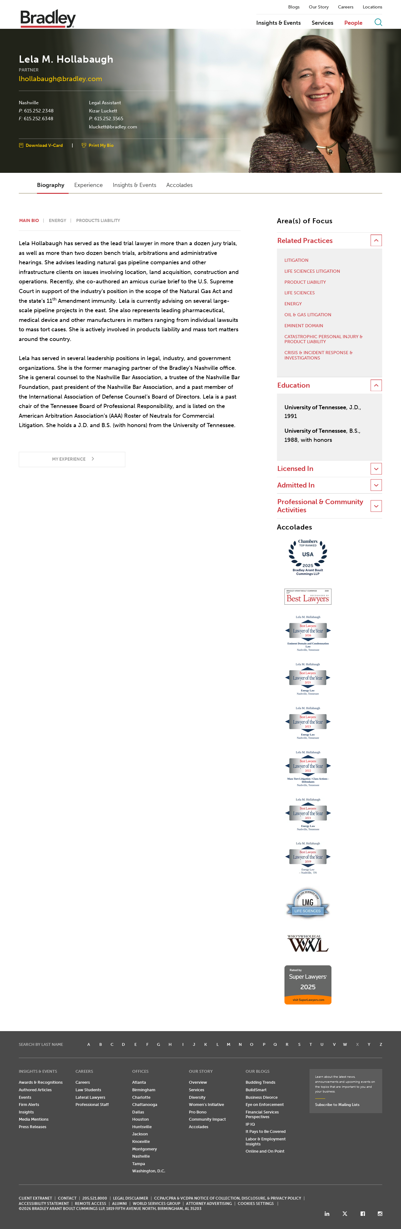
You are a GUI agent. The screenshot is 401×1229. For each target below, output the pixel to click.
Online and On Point (265, 1151)
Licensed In (295, 468)
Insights (26, 1112)
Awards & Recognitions (41, 1082)
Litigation (296, 260)
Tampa (138, 1163)
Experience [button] (88, 185)
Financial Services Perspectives (262, 1114)
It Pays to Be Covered (266, 1131)
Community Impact (207, 1119)
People (353, 23)
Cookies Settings (256, 1203)
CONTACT (67, 1198)
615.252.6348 (38, 118)
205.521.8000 (94, 1198)
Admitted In (296, 485)
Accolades (198, 1126)
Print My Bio (101, 145)
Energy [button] (57, 220)
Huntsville (142, 1126)
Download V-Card (44, 145)
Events (25, 1097)
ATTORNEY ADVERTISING (209, 1203)
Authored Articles (35, 1089)
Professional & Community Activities (320, 506)
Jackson (140, 1134)
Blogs (293, 7)
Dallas (138, 1112)
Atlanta (139, 1082)
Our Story (319, 7)
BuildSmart (256, 1089)
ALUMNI (119, 1203)
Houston (140, 1119)
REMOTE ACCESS (90, 1203)
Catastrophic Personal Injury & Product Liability (323, 339)
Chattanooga (144, 1104)
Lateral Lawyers (90, 1097)
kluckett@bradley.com (113, 126)
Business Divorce (262, 1097)
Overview (198, 1082)
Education (293, 385)
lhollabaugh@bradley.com (60, 79)
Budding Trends (260, 1082)
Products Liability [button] (98, 220)
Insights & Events (278, 23)
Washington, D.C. (148, 1171)
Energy (293, 304)
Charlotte (141, 1097)
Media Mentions (34, 1119)
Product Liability (305, 282)
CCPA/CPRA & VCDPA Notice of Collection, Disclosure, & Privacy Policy (227, 1198)
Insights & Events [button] (134, 185)
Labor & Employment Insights (266, 1141)
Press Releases (32, 1126)
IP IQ (250, 1124)
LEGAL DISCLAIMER (130, 1198)
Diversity (197, 1097)
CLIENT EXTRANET (35, 1198)
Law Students (88, 1089)
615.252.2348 (39, 110)
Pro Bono (197, 1112)
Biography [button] (50, 185)
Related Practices (305, 240)
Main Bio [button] (29, 220)
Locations (372, 7)
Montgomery (144, 1149)
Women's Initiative (206, 1104)
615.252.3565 (108, 118)
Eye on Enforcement (265, 1104)
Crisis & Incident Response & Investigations (318, 355)
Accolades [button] (179, 185)
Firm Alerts (29, 1104)
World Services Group (156, 1203)
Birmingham (143, 1089)
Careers (345, 7)
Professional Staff (92, 1104)
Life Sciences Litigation (312, 271)
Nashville (29, 103)
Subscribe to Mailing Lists (337, 1104)
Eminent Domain (303, 325)
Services (322, 23)
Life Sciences (299, 293)
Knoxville (141, 1141)
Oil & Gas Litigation (307, 315)
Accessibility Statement (44, 1203)
